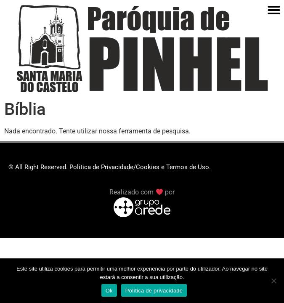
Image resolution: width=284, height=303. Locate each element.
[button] (274, 10)
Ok (109, 290)
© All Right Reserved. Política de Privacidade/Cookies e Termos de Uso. (109, 167)
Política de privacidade (154, 290)
